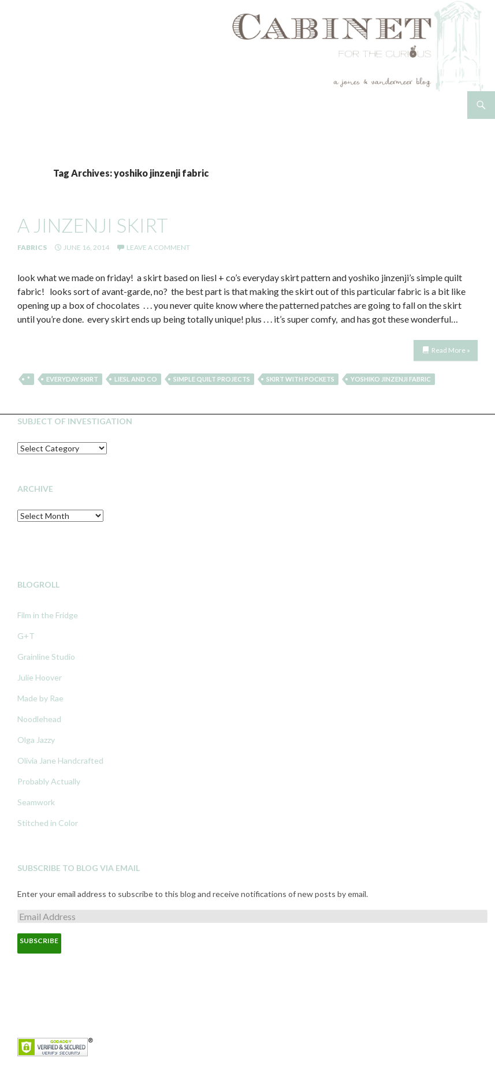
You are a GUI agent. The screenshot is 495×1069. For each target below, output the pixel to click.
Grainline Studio (46, 656)
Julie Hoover (39, 677)
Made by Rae (40, 698)
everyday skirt (72, 379)
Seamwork (36, 802)
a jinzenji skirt (92, 225)
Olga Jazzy (36, 740)
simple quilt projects (211, 379)
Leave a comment (158, 247)
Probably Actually (48, 781)
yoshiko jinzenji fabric (391, 379)
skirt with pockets (300, 379)
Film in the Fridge (47, 615)
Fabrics (32, 247)
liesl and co (135, 379)
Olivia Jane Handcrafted (60, 760)
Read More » (450, 350)
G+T (26, 636)
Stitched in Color (47, 823)
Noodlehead (39, 719)
